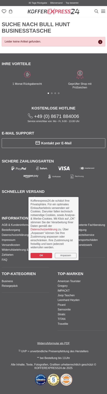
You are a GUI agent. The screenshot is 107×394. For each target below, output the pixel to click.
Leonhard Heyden (69, 300)
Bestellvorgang (11, 229)
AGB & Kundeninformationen (19, 224)
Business (7, 281)
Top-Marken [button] (70, 274)
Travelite (63, 323)
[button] (48, 93)
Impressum (8, 239)
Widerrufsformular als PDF (53, 343)
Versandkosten (11, 244)
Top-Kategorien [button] (19, 274)
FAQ (4, 259)
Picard (61, 304)
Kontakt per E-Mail (54, 143)
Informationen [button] (17, 218)
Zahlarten (7, 254)
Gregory (63, 285)
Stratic (61, 314)
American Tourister (69, 281)
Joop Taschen (66, 295)
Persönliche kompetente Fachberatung (81, 224)
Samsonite (64, 309)
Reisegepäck (10, 285)
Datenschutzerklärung (15, 234)
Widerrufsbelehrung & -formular (21, 249)
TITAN (61, 319)
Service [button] (66, 218)
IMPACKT (64, 290)
